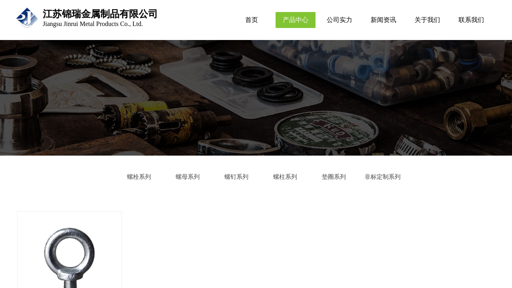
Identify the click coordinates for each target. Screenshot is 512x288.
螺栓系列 (139, 177)
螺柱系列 (285, 177)
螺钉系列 (236, 177)
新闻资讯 (383, 19)
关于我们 (427, 19)
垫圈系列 (334, 177)
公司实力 (339, 19)
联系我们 (471, 19)
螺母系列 (188, 177)
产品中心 (295, 19)
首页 (251, 19)
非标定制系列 (383, 177)
